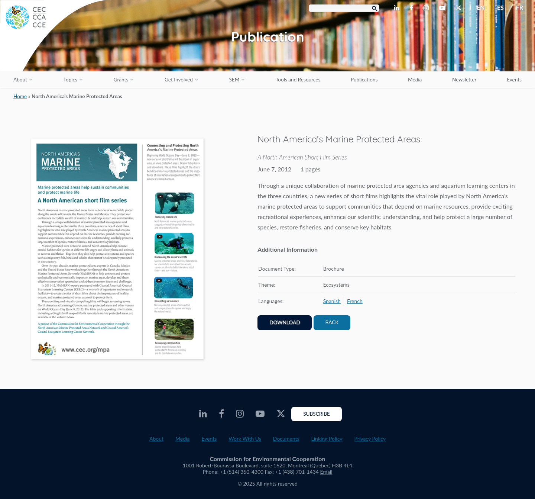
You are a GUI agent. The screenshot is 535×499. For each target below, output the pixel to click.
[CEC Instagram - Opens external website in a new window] (428, 8)
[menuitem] (477, 7)
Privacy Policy (370, 438)
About (20, 80)
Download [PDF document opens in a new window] (284, 322)
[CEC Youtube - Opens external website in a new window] (443, 8)
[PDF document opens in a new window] (117, 250)
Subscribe (316, 414)
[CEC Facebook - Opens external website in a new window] (413, 8)
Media (415, 80)
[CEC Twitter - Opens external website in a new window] (460, 8)
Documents (286, 438)
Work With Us (244, 438)
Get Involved (179, 80)
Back (332, 322)
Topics (70, 80)
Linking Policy (327, 438)
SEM (234, 80)
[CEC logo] (55, 56)
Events (514, 80)
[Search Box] (344, 8)
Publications (364, 80)
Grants (121, 80)
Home (20, 96)
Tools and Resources (298, 80)
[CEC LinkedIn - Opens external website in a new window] (398, 8)
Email (326, 472)
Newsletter (464, 80)
